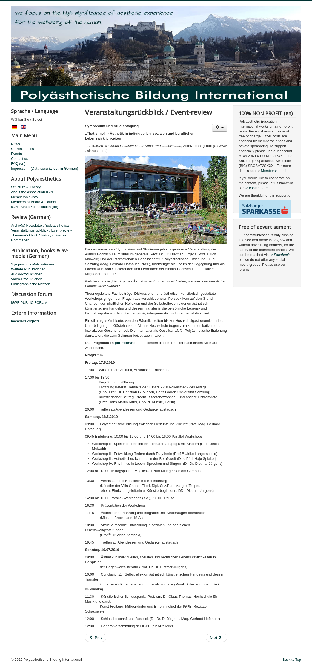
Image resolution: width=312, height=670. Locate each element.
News (15, 144)
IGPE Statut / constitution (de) (34, 207)
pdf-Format (124, 343)
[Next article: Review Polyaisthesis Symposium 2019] (216, 638)
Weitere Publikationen (28, 269)
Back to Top (291, 659)
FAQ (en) (18, 163)
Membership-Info (24, 197)
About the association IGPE (33, 192)
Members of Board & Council (33, 202)
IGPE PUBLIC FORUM (29, 303)
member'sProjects (25, 321)
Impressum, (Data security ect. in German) (44, 168)
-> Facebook (280, 255)
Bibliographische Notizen (30, 284)
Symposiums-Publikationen (32, 264)
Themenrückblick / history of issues (38, 235)
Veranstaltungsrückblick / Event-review (41, 230)
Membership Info (274, 171)
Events (16, 154)
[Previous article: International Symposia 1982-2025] (95, 638)
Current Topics (22, 149)
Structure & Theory (26, 187)
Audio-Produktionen (26, 274)
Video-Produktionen (26, 279)
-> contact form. (257, 188)
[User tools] (219, 128)
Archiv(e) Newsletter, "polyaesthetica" (40, 225)
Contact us (19, 159)
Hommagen (20, 240)
